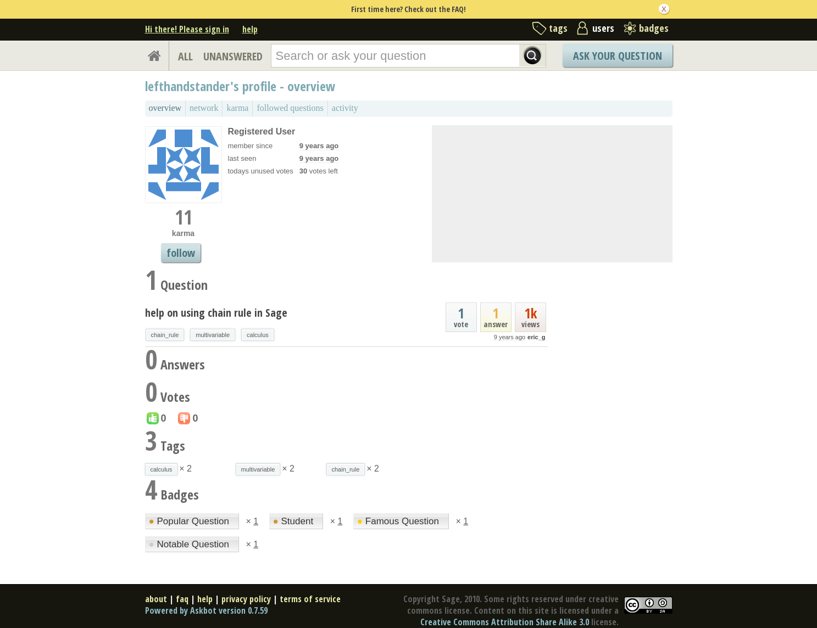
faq (182, 599)
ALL (185, 56)
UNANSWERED (233, 56)
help (250, 29)
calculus (258, 335)
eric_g (536, 337)
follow (180, 252)
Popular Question (190, 521)
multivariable (213, 335)
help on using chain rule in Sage (216, 312)
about (156, 599)
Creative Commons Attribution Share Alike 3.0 (504, 622)
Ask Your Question (617, 55)
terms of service (310, 599)
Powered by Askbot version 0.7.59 (206, 610)
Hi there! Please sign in (187, 29)
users (603, 28)
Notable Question (190, 544)
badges (654, 28)
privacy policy (246, 599)
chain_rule (165, 335)
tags (558, 28)
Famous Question (399, 521)
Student (294, 521)
